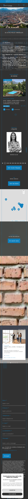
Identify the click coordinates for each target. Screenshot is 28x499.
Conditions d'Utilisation (8, 478)
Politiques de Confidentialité (20, 477)
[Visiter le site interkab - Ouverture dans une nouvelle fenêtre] (14, 494)
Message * (5, 439)
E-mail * (5, 424)
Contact (26, 150)
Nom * (4, 401)
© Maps (16, 221)
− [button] (23, 194)
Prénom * (5, 409)
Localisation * (7, 431)
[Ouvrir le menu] (24, 5)
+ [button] (23, 192)
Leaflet (12, 221)
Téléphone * (6, 416)
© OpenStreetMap (22, 221)
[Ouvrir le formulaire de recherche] (19, 5)
